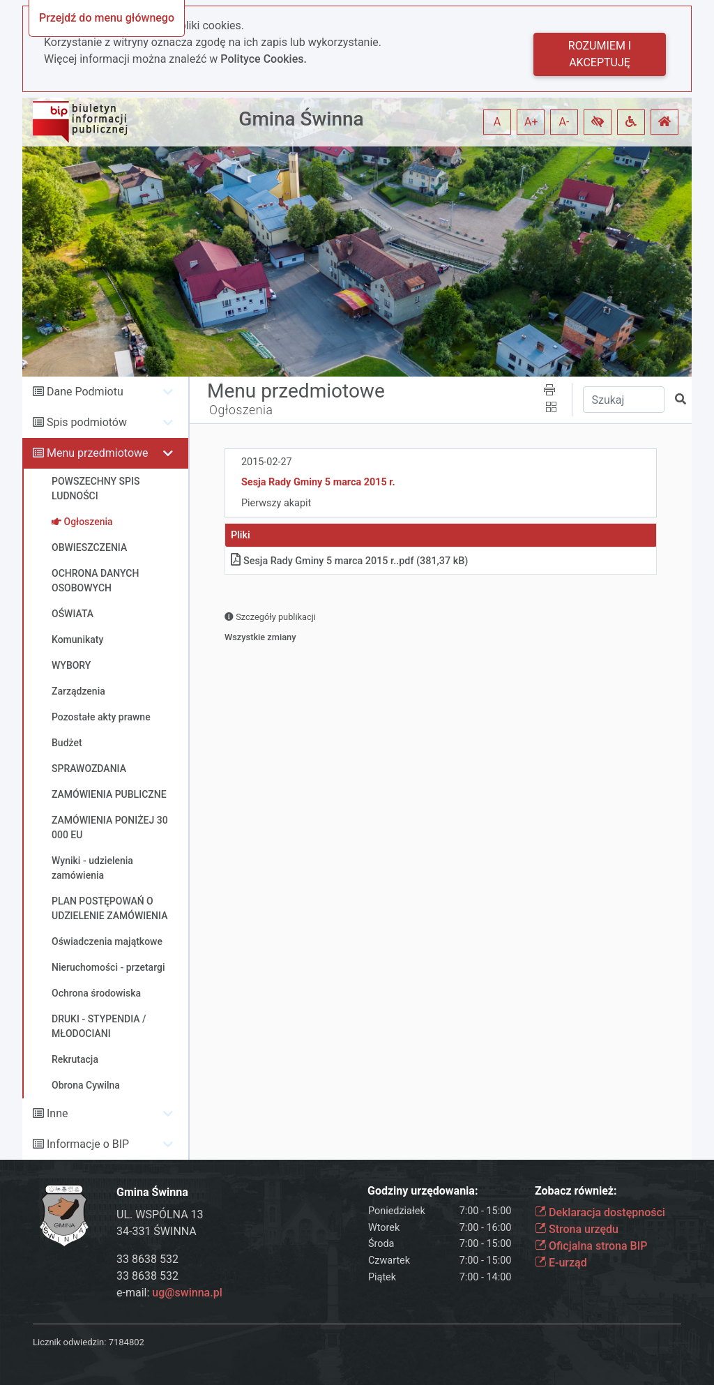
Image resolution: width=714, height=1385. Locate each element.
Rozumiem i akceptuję (599, 54)
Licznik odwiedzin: (69, 1342)
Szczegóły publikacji (270, 617)
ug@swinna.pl (187, 1292)
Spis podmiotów (87, 422)
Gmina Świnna (300, 118)
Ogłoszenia (241, 410)
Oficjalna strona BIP (591, 1245)
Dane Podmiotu (85, 391)
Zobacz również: (576, 1190)
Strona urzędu (576, 1229)
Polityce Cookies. (263, 59)
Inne (57, 1113)
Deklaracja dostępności (600, 1212)
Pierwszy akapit (276, 503)
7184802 (126, 1342)
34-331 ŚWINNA (156, 1231)
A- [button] (564, 121)
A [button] (497, 121)
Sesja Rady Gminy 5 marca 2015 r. (318, 482)
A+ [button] (531, 121)
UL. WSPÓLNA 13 (160, 1214)
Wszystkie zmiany (260, 637)
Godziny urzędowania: (422, 1190)
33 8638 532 (147, 1259)
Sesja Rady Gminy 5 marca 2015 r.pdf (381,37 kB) (349, 561)
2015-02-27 (266, 462)
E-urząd (561, 1262)
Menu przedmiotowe (98, 453)
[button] (598, 122)
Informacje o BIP (88, 1144)
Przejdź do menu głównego (106, 17)
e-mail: (169, 1292)
